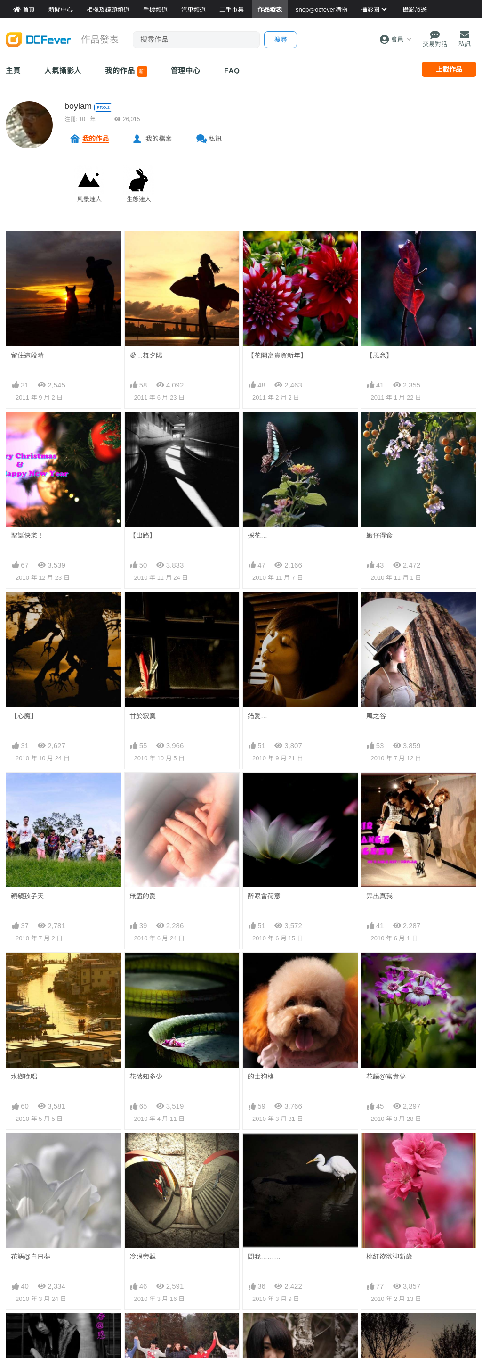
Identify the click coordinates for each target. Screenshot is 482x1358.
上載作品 (449, 69)
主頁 (13, 70)
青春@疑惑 (27, 1223)
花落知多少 (145, 1076)
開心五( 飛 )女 (149, 1223)
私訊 (215, 138)
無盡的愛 (142, 896)
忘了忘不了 (264, 1223)
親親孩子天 (27, 896)
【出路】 (142, 535)
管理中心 (186, 70)
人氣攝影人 (63, 70)
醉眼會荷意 (264, 896)
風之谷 (376, 716)
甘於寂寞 (142, 716)
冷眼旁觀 (142, 1150)
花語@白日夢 (30, 1150)
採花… (257, 535)
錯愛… (257, 716)
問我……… (264, 1150)
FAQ (232, 70)
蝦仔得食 (379, 535)
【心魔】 (24, 716)
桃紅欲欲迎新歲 (389, 1150)
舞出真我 (379, 896)
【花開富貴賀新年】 (277, 355)
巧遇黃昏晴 (382, 1223)
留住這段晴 (27, 355)
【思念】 (379, 355)
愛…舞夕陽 (145, 355)
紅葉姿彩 (24, 1297)
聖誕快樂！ (27, 535)
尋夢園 (257, 1297)
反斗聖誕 (142, 1297)
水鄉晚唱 (24, 1076)
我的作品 (126, 71)
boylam (78, 106)
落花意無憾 (382, 1297)
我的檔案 (158, 138)
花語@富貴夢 (386, 969)
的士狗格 (261, 1076)
